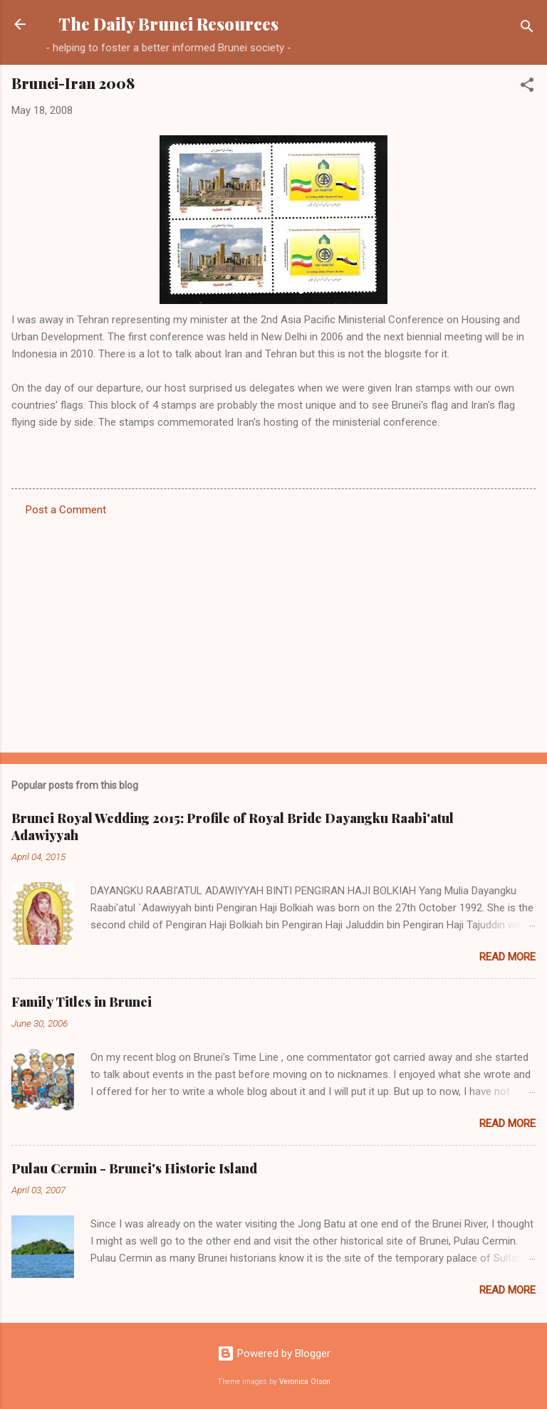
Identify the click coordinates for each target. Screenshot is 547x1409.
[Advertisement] (273, 630)
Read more (507, 956)
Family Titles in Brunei (81, 1001)
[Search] (527, 29)
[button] (527, 87)
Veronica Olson (304, 1381)
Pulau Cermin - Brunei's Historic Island (134, 1168)
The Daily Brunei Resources (168, 24)
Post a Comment (66, 509)
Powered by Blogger (273, 1353)
